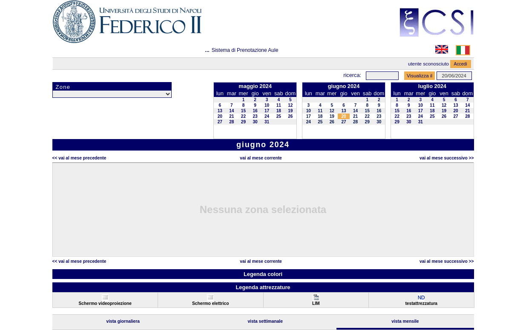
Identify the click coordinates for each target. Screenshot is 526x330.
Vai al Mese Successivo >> (447, 158)
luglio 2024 (432, 86)
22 (243, 116)
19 (290, 110)
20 (220, 116)
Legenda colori (263, 274)
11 (278, 105)
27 (220, 121)
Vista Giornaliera (123, 321)
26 (290, 116)
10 (266, 105)
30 (255, 121)
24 (266, 116)
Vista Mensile (405, 321)
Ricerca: (352, 75)
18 (278, 110)
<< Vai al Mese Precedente (79, 158)
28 (231, 121)
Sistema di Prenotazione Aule (245, 50)
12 (290, 105)
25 (278, 116)
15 (243, 110)
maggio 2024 (255, 86)
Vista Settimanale (265, 321)
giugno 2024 (344, 86)
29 (243, 121)
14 (231, 110)
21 (231, 116)
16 (255, 110)
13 (220, 110)
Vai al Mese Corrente (261, 158)
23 (255, 116)
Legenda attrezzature (263, 287)
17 (266, 110)
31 (266, 121)
